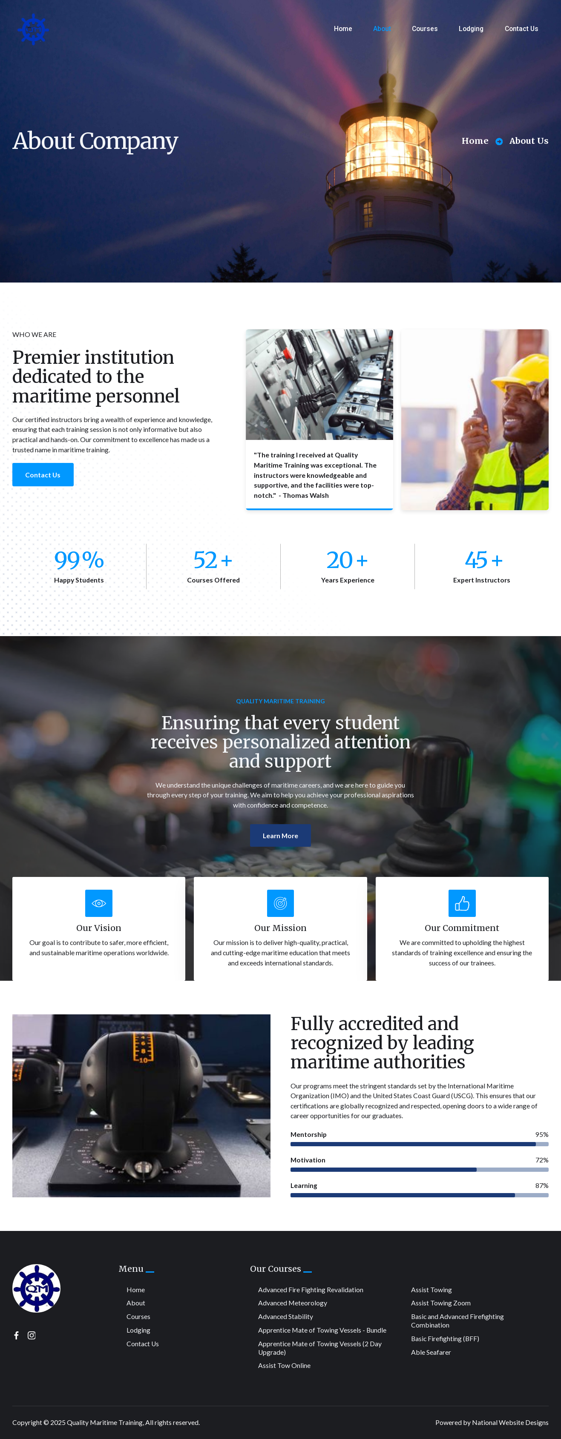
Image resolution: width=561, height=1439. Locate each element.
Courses (425, 29)
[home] (32, 29)
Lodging (471, 29)
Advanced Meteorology (292, 1303)
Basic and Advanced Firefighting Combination (457, 1320)
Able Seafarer (431, 1352)
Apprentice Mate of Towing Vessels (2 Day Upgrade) (320, 1347)
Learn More (280, 867)
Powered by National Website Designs (492, 1422)
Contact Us (521, 29)
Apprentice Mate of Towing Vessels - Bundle (322, 1330)
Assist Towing (431, 1289)
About (382, 29)
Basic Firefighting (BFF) (445, 1338)
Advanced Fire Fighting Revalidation (310, 1289)
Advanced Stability (285, 1316)
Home (343, 29)
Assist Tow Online (284, 1365)
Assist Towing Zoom (441, 1303)
